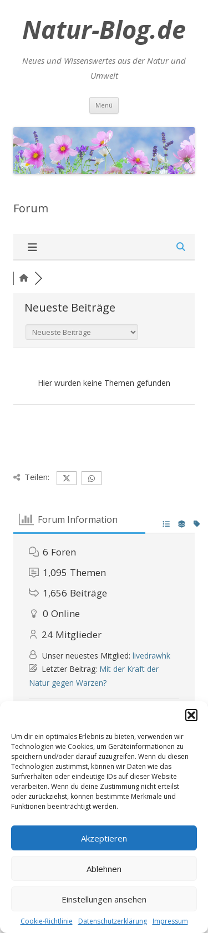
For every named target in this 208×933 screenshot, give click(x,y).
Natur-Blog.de (104, 29)
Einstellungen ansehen (104, 899)
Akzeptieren (104, 838)
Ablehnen (104, 868)
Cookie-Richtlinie (47, 921)
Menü (104, 105)
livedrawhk (151, 655)
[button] (191, 715)
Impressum (170, 921)
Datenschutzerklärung (112, 921)
